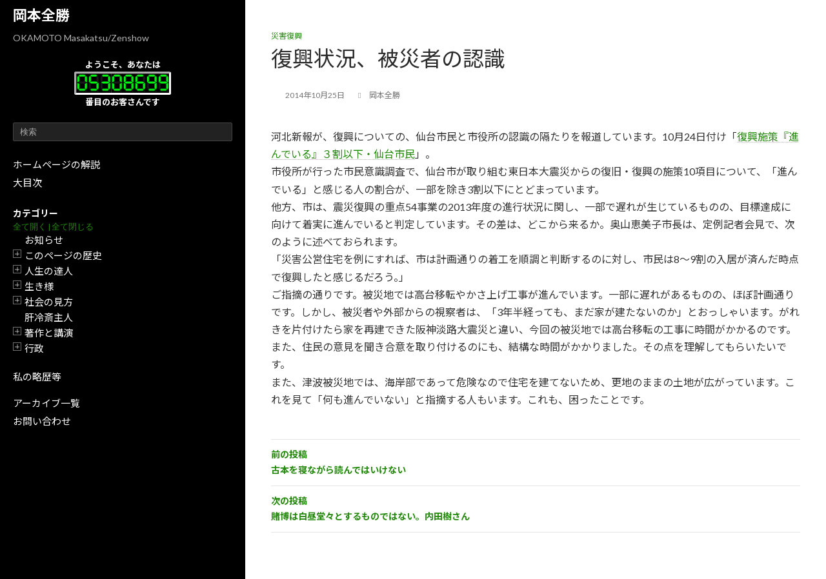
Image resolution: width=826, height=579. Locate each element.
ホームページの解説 (56, 164)
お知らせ (44, 240)
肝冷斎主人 (49, 317)
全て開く (29, 226)
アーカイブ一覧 (46, 403)
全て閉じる (73, 226)
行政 (34, 348)
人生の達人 (49, 271)
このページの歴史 (63, 255)
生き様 (39, 286)
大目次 (27, 182)
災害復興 (286, 36)
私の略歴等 (37, 376)
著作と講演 (49, 333)
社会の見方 (49, 302)
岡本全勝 (41, 15)
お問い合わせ (42, 421)
